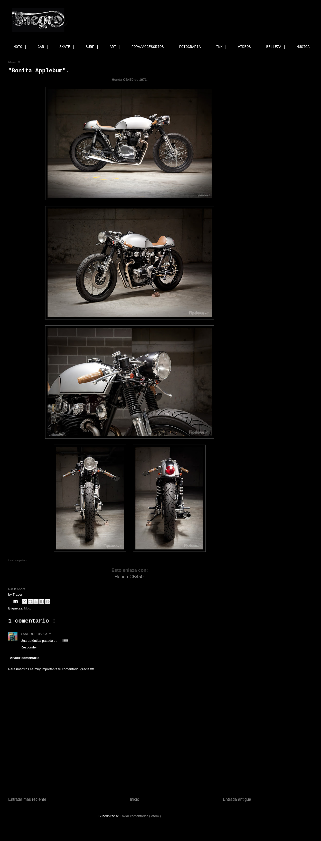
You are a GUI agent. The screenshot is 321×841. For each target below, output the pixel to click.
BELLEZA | (276, 47)
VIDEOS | (246, 47)
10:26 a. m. (44, 634)
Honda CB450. (130, 576)
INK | (221, 47)
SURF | (92, 47)
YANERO (27, 634)
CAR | (42, 47)
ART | (115, 47)
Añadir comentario (25, 658)
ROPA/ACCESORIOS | (149, 47)
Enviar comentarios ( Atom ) (140, 816)
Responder (29, 647)
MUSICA (303, 47)
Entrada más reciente (27, 799)
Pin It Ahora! (17, 589)
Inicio (134, 799)
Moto (27, 608)
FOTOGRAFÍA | (192, 47)
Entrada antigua (237, 799)
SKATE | (66, 47)
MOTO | (20, 47)
